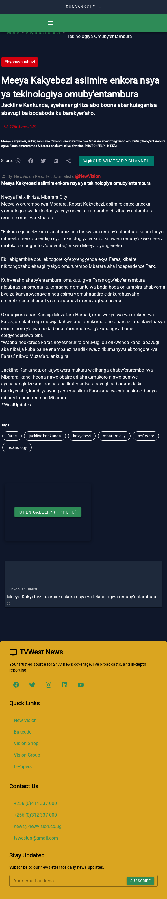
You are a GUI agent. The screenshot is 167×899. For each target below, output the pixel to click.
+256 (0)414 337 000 (35, 803)
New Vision (25, 720)
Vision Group (27, 755)
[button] (18, 161)
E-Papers (23, 766)
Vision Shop (26, 743)
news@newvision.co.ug (38, 826)
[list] (83, 743)
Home (13, 32)
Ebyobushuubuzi (43, 32)
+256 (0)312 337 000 (35, 815)
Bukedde (22, 732)
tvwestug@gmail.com (36, 838)
